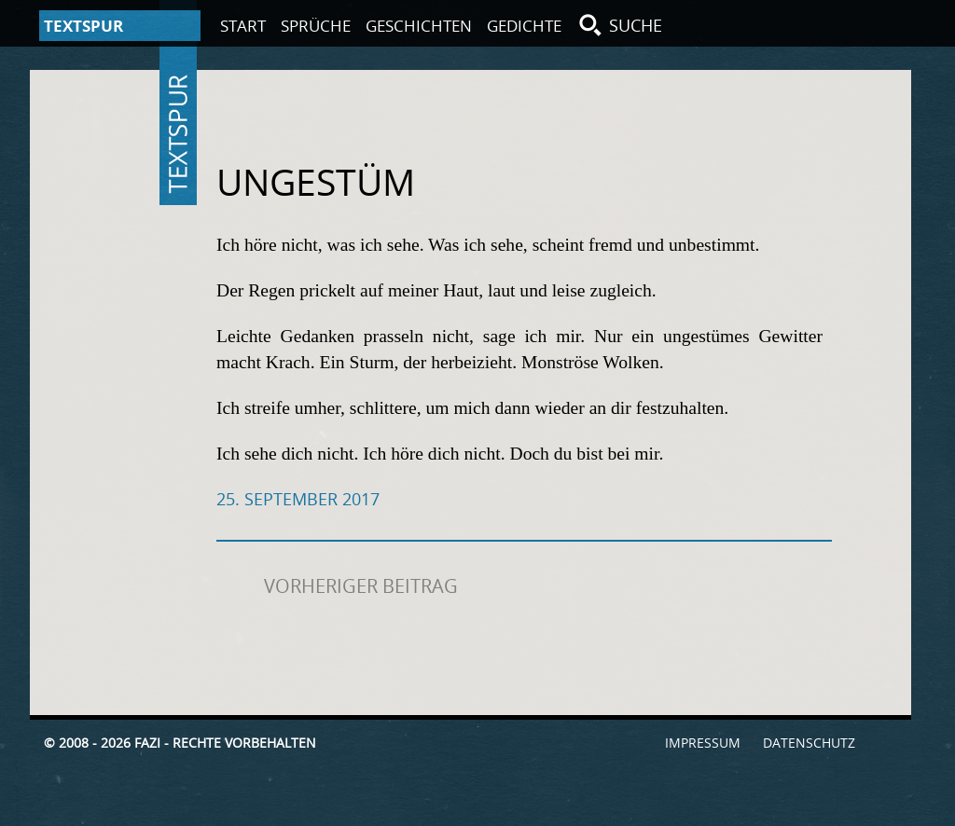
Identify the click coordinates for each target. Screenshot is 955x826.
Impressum (702, 742)
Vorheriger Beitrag (361, 586)
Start (243, 25)
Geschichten (419, 25)
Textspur (178, 134)
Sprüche (316, 25)
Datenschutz (809, 742)
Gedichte (524, 25)
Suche (635, 25)
